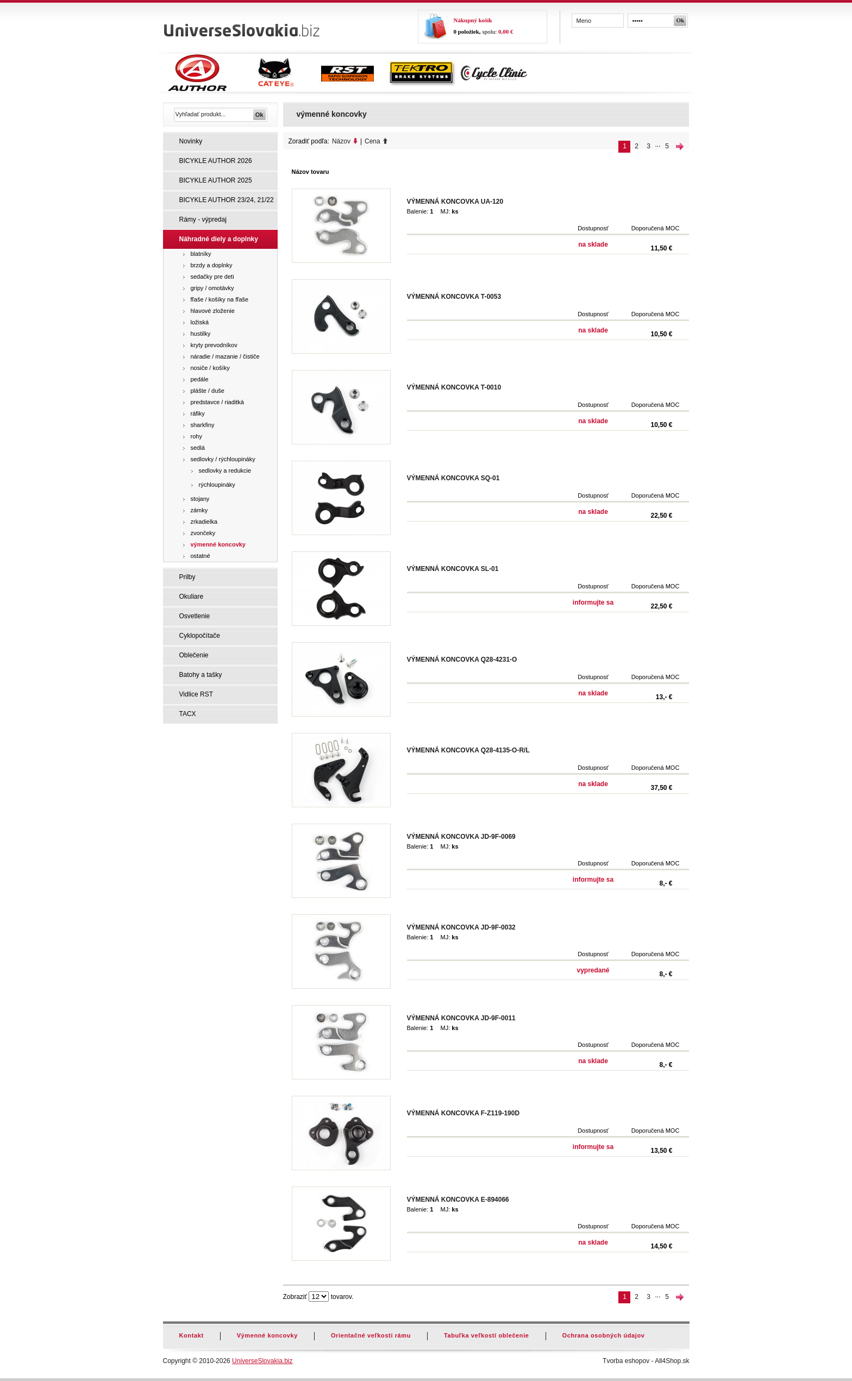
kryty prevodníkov (214, 345)
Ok (680, 20)
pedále (200, 379)
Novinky (191, 141)
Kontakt (191, 1335)
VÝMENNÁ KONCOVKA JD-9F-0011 (461, 1018)
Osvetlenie (194, 616)
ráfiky (198, 413)
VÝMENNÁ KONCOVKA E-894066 (458, 1199)
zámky (199, 510)
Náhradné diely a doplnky (218, 239)
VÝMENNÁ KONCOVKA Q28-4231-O (462, 659)
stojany (200, 498)
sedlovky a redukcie (225, 470)
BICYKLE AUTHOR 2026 (215, 161)
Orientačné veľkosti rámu (371, 1335)
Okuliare (191, 596)
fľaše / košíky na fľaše (220, 299)
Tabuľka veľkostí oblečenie (486, 1335)
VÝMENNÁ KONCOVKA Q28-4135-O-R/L (468, 750)
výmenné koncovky (218, 544)
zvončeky (203, 533)
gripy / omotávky (212, 288)
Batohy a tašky (200, 675)
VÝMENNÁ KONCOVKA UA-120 (455, 201)
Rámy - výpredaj (203, 219)
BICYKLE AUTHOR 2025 (215, 180)
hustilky (201, 333)
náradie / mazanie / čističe (225, 356)
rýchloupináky (217, 484)
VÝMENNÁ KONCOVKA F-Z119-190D (463, 1113)
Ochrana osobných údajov (603, 1335)
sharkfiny (203, 425)
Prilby (187, 577)
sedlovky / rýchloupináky (223, 459)
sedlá (198, 447)
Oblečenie (194, 655)
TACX (187, 714)
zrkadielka (204, 521)
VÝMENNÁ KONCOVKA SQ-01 (453, 478)
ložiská (200, 322)
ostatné (200, 556)
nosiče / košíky (210, 368)
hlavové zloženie (213, 310)
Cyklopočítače (199, 635)
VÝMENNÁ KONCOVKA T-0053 (454, 296)
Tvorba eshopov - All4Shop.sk (646, 1361)
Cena (372, 141)
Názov (341, 141)
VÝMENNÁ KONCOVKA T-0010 (454, 387)
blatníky (201, 253)
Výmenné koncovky (267, 1335)
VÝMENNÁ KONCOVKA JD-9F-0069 (461, 836)
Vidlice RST (196, 694)
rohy (196, 436)
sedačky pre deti (212, 276)
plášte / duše (207, 390)
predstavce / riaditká (217, 402)
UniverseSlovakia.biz (262, 1361)
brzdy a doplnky (212, 265)
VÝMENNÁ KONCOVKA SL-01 (453, 569)
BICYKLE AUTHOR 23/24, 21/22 (226, 200)
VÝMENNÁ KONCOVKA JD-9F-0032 (461, 927)
